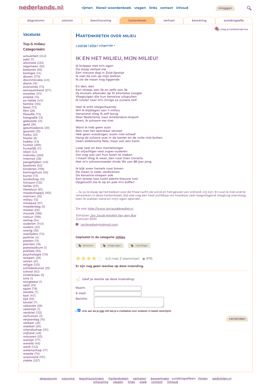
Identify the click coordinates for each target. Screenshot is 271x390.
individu (29, 155)
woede (28, 353)
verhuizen (30, 316)
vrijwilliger (139, 245)
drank (27, 83)
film (26, 110)
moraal (28, 210)
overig (27, 230)
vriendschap (32, 329)
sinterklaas (31, 275)
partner (28, 237)
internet (29, 158)
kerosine (85, 245)
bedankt (29, 69)
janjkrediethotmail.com (99, 224)
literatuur (30, 189)
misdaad (29, 203)
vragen (140, 8)
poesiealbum (33, 247)
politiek (29, 251)
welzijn (28, 340)
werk (27, 346)
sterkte (28, 292)
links (153, 8)
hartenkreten (118, 378)
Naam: (80, 287)
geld (26, 124)
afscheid (29, 63)
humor (28, 145)
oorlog (28, 220)
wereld (28, 343)
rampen (29, 258)
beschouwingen (91, 378)
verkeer (28, 323)
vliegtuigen (112, 245)
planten (29, 244)
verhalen (139, 378)
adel (26, 59)
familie (28, 104)
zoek (143, 382)
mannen (29, 196)
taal (26, 295)
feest (27, 107)
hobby (28, 141)
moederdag (32, 206)
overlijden (30, 234)
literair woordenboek (113, 8)
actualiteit (30, 56)
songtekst (30, 281)
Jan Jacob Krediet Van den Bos (113, 215)
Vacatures (31, 34)
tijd (25, 299)
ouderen (29, 223)
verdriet (29, 312)
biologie (29, 73)
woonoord (30, 357)
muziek (28, 213)
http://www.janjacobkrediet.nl (110, 208)
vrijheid (29, 333)
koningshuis (32, 172)
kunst (27, 175)
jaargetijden (32, 162)
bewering (199, 20)
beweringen (160, 378)
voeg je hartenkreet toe (234, 29)
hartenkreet (137, 20)
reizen (27, 261)
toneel (28, 302)
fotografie (30, 117)
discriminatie (33, 80)
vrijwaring (100, 382)
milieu (28, 199)
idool (27, 151)
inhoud (182, 8)
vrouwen (29, 336)
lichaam (29, 182)
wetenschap (32, 350)
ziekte (27, 360)
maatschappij (33, 193)
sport (27, 288)
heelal (27, 138)
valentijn (29, 309)
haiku (27, 134)
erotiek (28, 97)
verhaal (169, 20)
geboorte (30, 121)
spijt (26, 285)
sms (26, 278)
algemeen (30, 66)
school (28, 271)
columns (68, 378)
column (67, 20)
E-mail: (81, 293)
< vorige (81, 45)
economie (30, 86)
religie (28, 264)
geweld (29, 131)
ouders (28, 227)
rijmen (87, 8)
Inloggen (225, 8)
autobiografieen (184, 378)
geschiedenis (33, 128)
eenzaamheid (33, 90)
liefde (27, 186)
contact (166, 8)
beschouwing (100, 20)
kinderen (30, 169)
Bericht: (81, 298)
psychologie (32, 254)
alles (93, 45)
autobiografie (234, 20)
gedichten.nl (221, 378)
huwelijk (29, 148)
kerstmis (29, 165)
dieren (28, 76)
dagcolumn (36, 20)
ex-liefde (29, 100)
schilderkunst (33, 268)
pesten (28, 240)
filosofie (29, 114)
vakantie (29, 305)
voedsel (29, 326)
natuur (28, 216)
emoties (29, 93)
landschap (31, 179)
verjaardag (31, 319)
